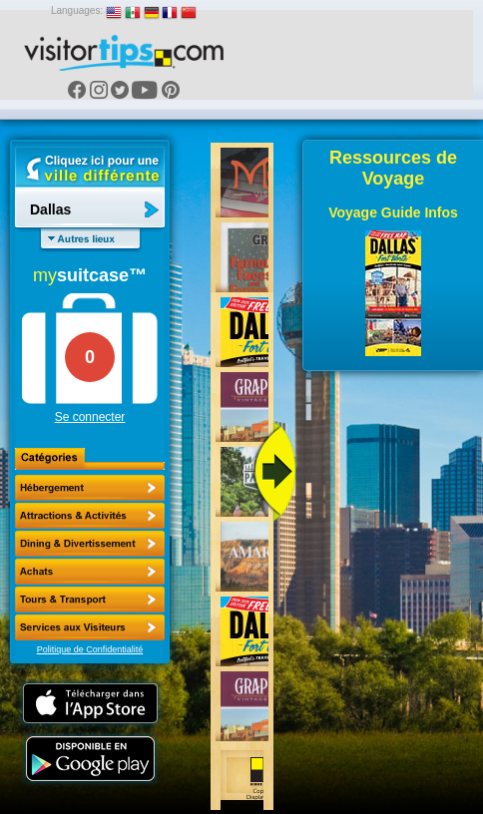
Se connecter (90, 417)
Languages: (77, 10)
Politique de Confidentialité (90, 649)
